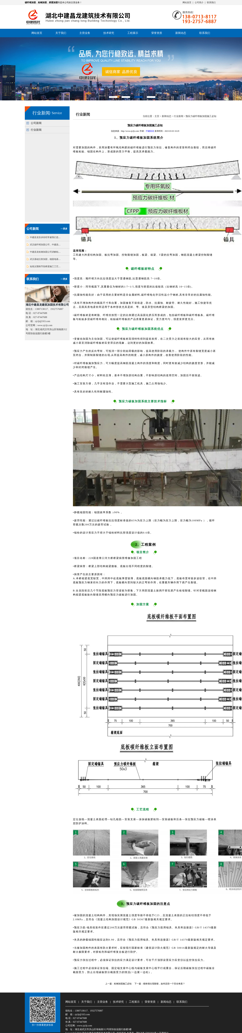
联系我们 (211, 2)
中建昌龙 (150, 131)
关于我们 (60, 32)
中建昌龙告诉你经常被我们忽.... (45, 237)
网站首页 (187, 2)
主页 (157, 116)
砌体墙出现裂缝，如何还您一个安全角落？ (164, 983)
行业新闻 (36, 129)
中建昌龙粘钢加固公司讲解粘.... (45, 252)
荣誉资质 (156, 32)
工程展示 (132, 32)
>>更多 (64, 228)
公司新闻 (36, 123)
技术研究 (108, 32)
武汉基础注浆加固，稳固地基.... (45, 259)
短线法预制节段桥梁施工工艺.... (45, 266)
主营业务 (84, 32)
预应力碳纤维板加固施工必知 (201, 116)
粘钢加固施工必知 (123, 983)
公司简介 (199, 2)
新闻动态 (180, 32)
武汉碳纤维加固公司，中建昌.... (45, 244)
